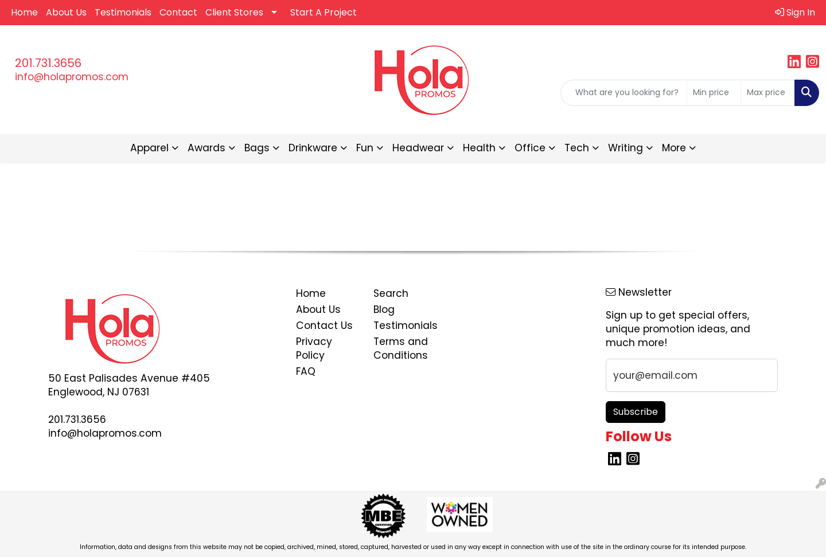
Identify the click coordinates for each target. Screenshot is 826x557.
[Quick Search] (623, 93)
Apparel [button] (149, 148)
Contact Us (324, 325)
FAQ (305, 371)
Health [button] (479, 148)
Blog (384, 309)
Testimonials (123, 12)
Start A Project (323, 12)
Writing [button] (625, 148)
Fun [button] (364, 148)
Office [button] (530, 148)
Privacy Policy (314, 348)
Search (390, 293)
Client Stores (234, 12)
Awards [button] (206, 148)
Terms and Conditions (400, 348)
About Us (66, 12)
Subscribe (635, 411)
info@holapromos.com (71, 77)
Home (24, 12)
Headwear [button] (418, 148)
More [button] (674, 148)
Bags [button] (257, 148)
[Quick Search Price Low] (714, 93)
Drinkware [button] (313, 148)
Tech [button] (576, 148)
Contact (178, 12)
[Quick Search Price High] (768, 93)
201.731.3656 (48, 63)
